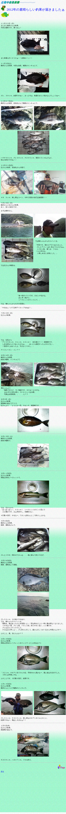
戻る (2, 771)
